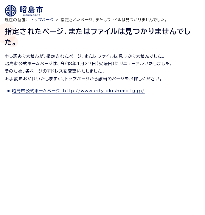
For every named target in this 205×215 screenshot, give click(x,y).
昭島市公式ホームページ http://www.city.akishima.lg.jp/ (78, 91)
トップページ (42, 20)
